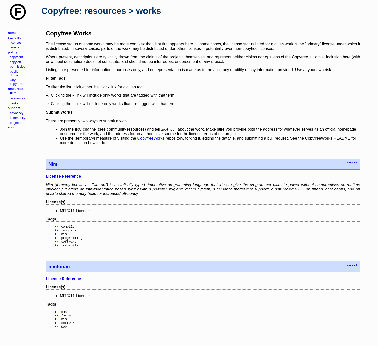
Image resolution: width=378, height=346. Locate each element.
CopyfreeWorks (151, 138)
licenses (15, 42)
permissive (17, 66)
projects (15, 123)
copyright (16, 57)
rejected (15, 47)
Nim (52, 164)
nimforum (59, 271)
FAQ (13, 93)
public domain (15, 73)
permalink (351, 162)
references (17, 98)
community (17, 118)
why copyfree (16, 82)
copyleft (15, 62)
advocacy (16, 113)
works (14, 103)
